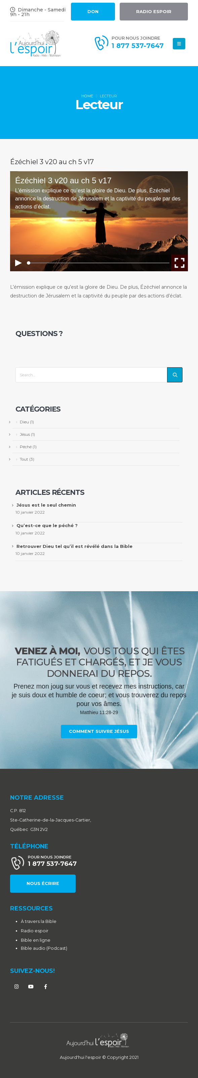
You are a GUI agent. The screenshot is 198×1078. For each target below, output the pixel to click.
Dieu (24, 422)
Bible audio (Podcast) (44, 948)
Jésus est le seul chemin (46, 505)
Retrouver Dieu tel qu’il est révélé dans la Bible (74, 546)
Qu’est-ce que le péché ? (47, 525)
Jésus (25, 434)
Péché (26, 446)
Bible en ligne (35, 940)
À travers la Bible (38, 921)
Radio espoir (34, 930)
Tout (24, 459)
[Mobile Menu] (179, 43)
